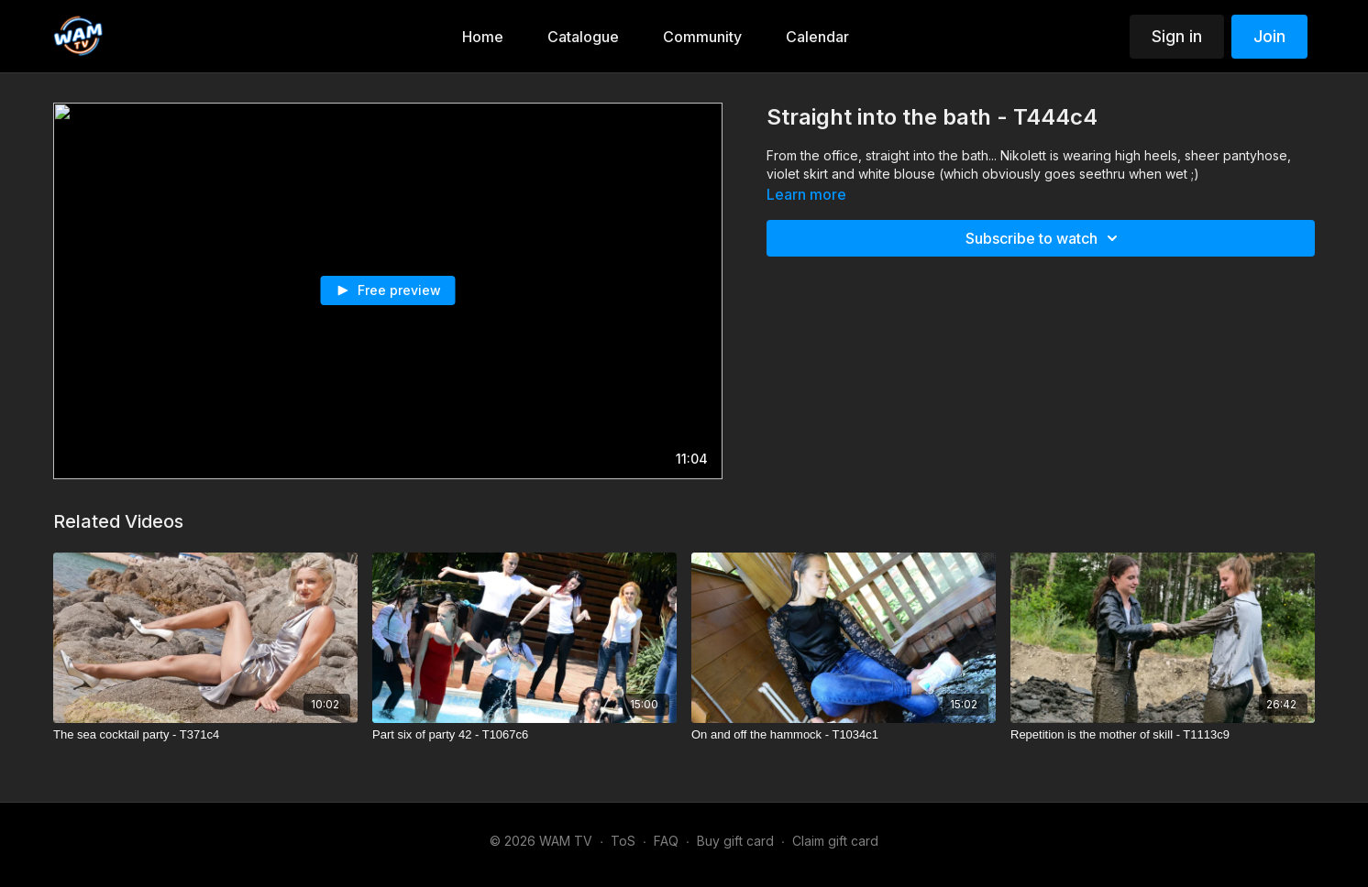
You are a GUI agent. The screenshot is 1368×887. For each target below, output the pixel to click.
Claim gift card (835, 841)
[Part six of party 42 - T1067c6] (524, 735)
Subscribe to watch (1044, 238)
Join (1269, 36)
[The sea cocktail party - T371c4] (205, 735)
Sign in (1177, 36)
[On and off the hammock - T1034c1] (843, 735)
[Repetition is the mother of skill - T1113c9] (1162, 735)
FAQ (666, 841)
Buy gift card (735, 841)
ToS (623, 841)
